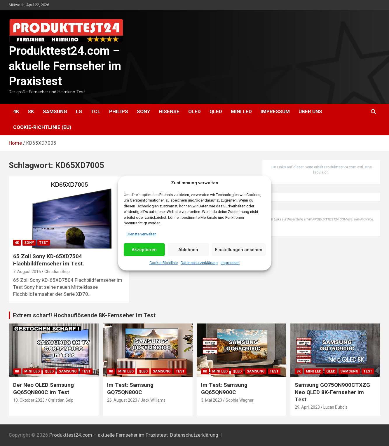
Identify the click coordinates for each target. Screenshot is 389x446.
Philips (118, 111)
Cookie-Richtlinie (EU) (42, 127)
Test (43, 243)
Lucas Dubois (335, 407)
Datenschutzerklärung (199, 263)
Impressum (230, 263)
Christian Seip (57, 271)
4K (16, 111)
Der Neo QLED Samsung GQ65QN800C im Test (43, 389)
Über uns (310, 111)
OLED (194, 111)
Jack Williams (153, 400)
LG (79, 111)
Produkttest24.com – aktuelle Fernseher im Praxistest (65, 66)
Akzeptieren (144, 249)
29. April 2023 (307, 407)
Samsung (55, 111)
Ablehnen (188, 249)
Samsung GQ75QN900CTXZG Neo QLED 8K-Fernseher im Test (332, 392)
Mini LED (241, 111)
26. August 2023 (122, 400)
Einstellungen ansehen (238, 249)
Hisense (169, 111)
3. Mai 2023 (211, 400)
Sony (143, 111)
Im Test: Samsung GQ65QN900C (224, 389)
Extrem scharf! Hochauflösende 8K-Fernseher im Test (84, 315)
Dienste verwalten (141, 234)
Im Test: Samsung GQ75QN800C (130, 389)
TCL (95, 111)
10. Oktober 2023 (29, 400)
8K (31, 111)
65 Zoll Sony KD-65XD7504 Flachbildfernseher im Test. (48, 260)
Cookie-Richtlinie (163, 263)
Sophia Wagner (240, 400)
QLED (216, 111)
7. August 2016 (27, 271)
